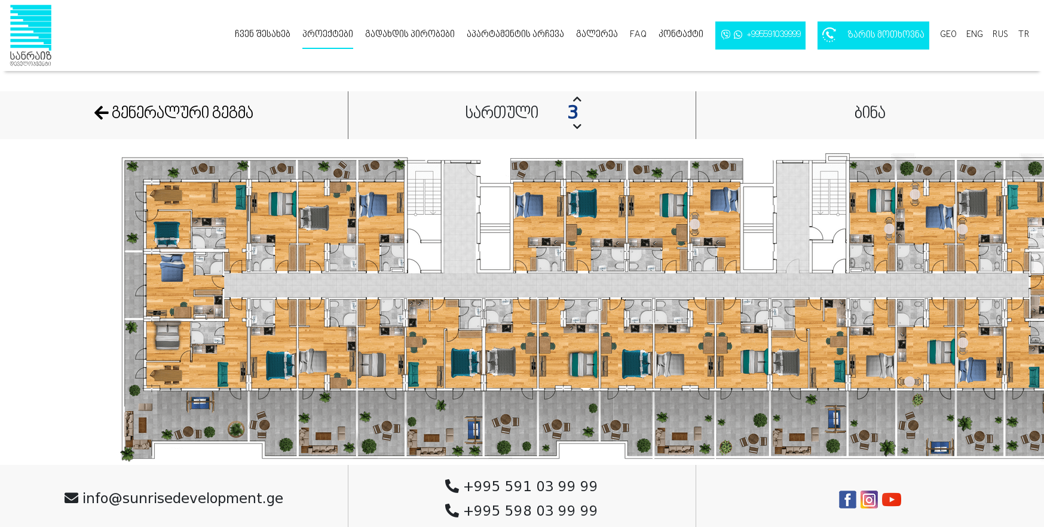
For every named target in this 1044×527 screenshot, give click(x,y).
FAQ (638, 34)
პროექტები (327, 34)
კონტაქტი (681, 34)
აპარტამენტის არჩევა (515, 34)
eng (974, 34)
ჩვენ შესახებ (262, 34)
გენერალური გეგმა (173, 114)
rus (1000, 34)
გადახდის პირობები (410, 34)
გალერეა (597, 34)
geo (948, 34)
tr (1024, 34)
